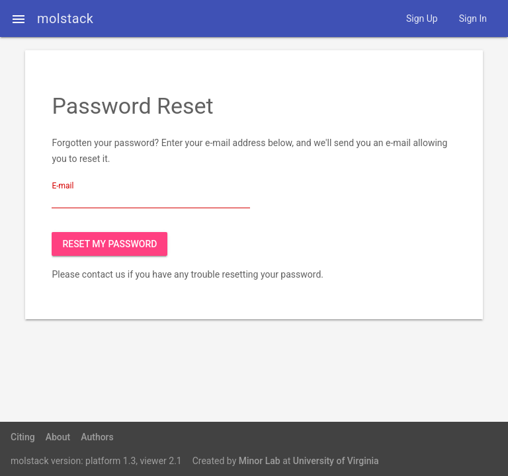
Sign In (473, 18)
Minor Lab (259, 461)
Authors (97, 437)
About (58, 437)
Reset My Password (109, 244)
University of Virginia (336, 461)
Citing (23, 437)
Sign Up (422, 18)
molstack (65, 18)
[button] (18, 18)
